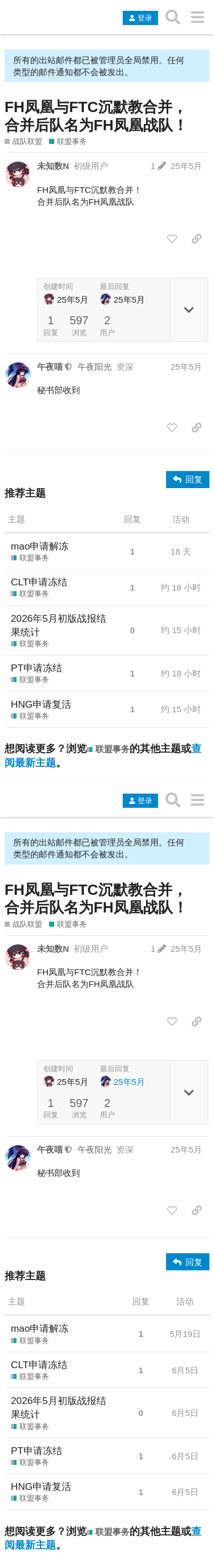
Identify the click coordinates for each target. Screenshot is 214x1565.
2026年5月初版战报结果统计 (58, 625)
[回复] (187, 479)
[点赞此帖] (172, 239)
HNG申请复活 (41, 704)
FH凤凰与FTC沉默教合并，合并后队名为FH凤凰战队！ (96, 116)
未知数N (53, 166)
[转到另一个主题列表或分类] (197, 17)
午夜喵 (50, 366)
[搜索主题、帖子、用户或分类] (173, 17)
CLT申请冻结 (39, 582)
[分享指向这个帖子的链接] (196, 239)
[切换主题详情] (188, 309)
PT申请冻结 (36, 668)
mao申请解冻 (40, 546)
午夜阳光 (95, 366)
